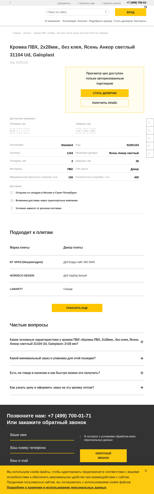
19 (78, 130)
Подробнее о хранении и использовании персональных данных (56, 487)
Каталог (82, 21)
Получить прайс (104, 102)
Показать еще (77, 307)
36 (92, 130)
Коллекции (69, 21)
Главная (17, 33)
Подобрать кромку (100, 21)
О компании (53, 21)
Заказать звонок (111, 3)
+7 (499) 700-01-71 (69, 416)
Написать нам (86, 3)
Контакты (140, 21)
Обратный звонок (103, 455)
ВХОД (130, 12)
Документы (64, 3)
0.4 (12, 130)
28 (85, 130)
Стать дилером (123, 21)
